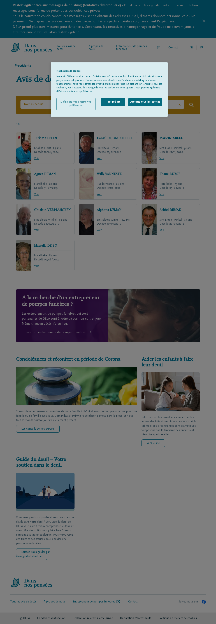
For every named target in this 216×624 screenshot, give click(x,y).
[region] (109, 89)
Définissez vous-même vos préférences (75, 104)
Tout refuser (113, 102)
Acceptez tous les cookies (145, 102)
